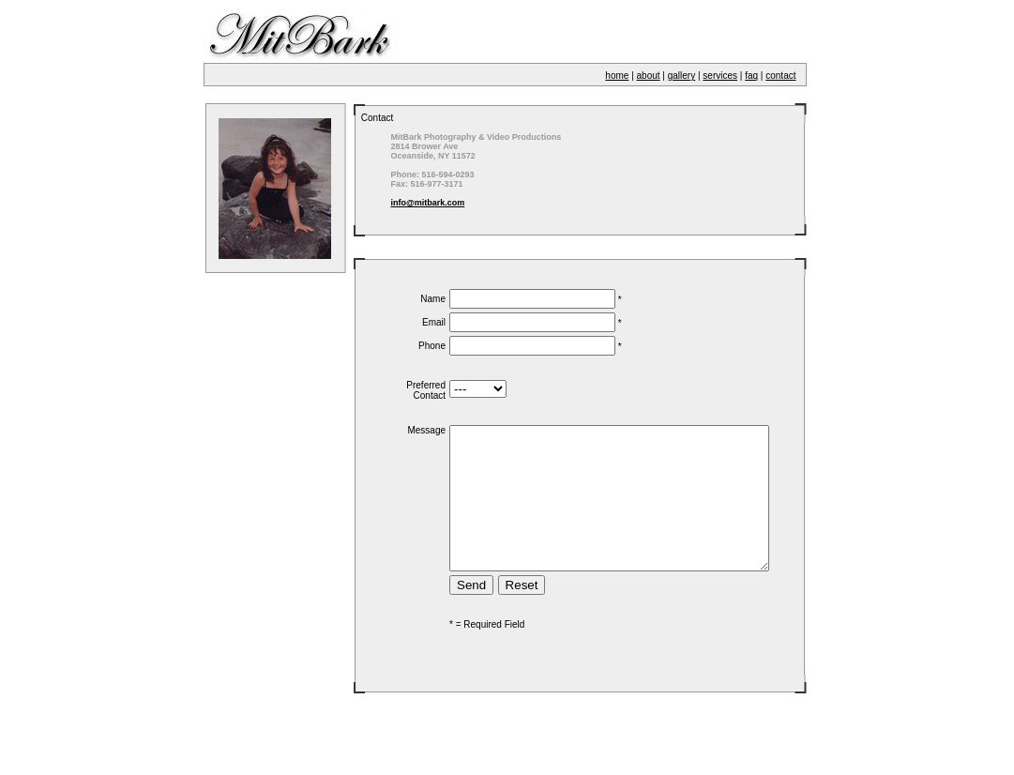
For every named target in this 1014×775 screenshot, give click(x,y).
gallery (681, 75)
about (648, 75)
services (720, 75)
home (616, 75)
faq (751, 75)
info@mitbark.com (411, 202)
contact (780, 75)
